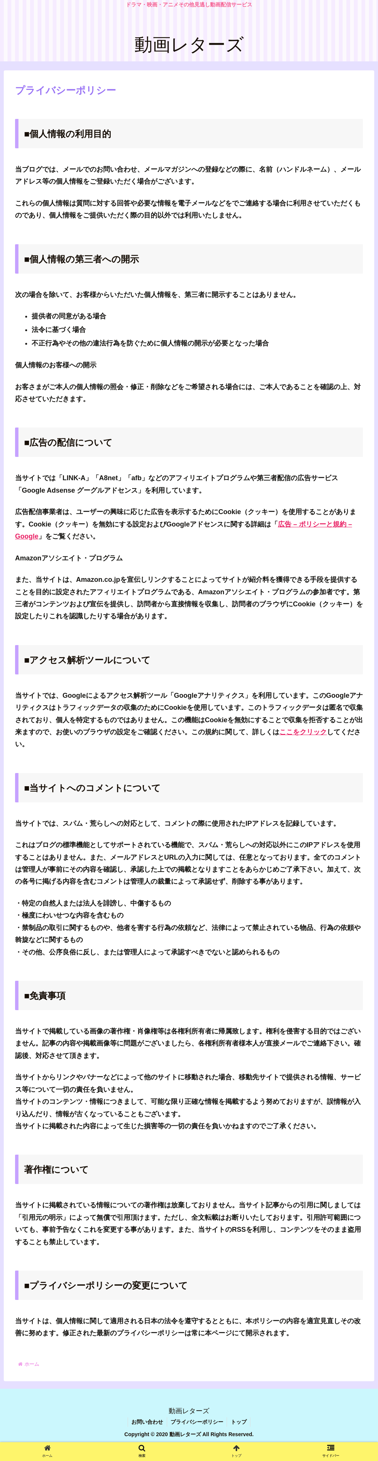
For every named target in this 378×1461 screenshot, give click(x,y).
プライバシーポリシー (197, 1422)
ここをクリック (303, 732)
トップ (239, 1422)
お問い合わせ (147, 1422)
